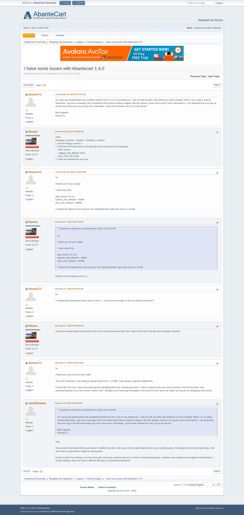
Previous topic (198, 76)
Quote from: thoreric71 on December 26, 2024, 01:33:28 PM (87, 228)
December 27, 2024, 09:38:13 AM (69, 363)
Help (197, 508)
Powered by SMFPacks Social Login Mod (57, 511)
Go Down (28, 85)
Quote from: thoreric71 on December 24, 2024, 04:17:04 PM (87, 410)
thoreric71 (35, 94)
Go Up (27, 471)
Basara (32, 131)
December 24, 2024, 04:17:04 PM (72, 94)
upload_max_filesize (69, 153)
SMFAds (23, 511)
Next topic (214, 76)
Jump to (177, 484)
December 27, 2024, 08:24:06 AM (69, 326)
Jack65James (37, 403)
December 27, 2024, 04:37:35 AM (69, 222)
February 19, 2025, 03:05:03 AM (68, 403)
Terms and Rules (208, 508)
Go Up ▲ (220, 508)
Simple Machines (43, 508)
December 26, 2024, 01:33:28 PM (72, 172)
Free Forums (34, 511)
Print (217, 85)
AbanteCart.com (115, 490)
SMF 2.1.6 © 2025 (27, 508)
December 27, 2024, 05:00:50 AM (69, 289)
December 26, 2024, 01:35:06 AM (69, 131)
